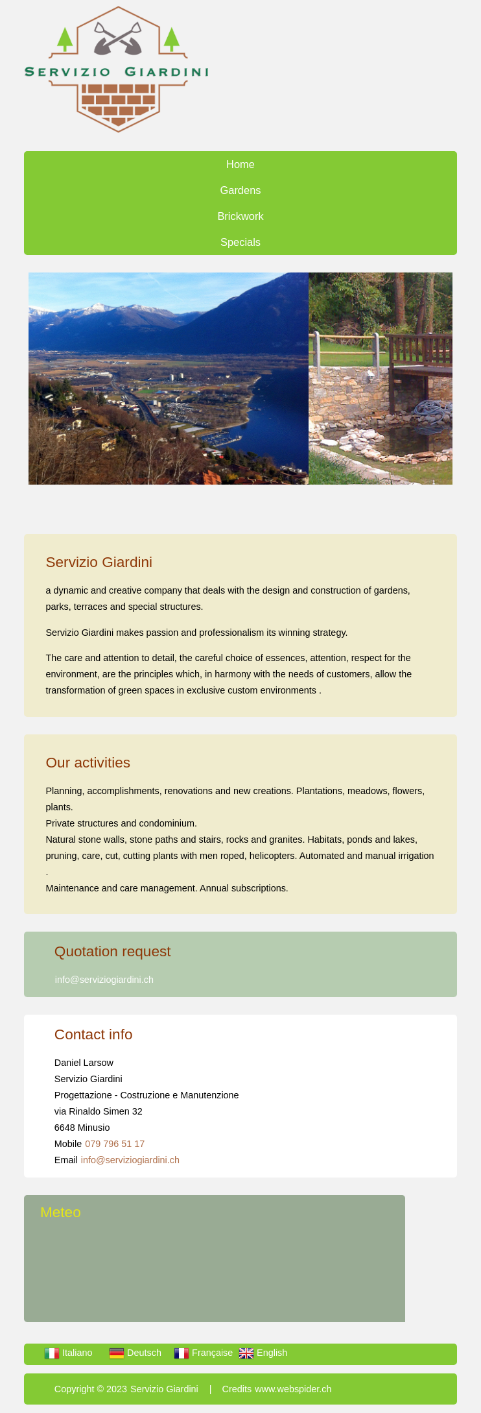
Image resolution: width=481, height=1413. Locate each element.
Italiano (68, 1352)
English (263, 1352)
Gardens (240, 190)
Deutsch (135, 1352)
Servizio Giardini (164, 1389)
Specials (240, 242)
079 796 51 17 (115, 1144)
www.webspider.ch (293, 1389)
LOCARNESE (222, 1273)
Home (240, 164)
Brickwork (240, 216)
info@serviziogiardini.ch (104, 979)
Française (203, 1352)
